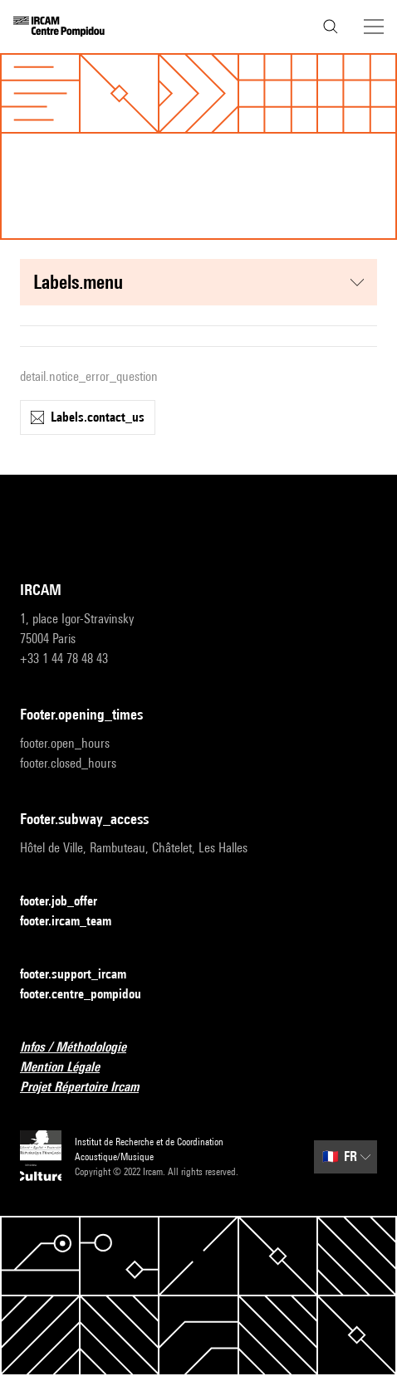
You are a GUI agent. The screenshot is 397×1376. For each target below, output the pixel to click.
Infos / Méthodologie (83, 1047)
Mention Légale (70, 1067)
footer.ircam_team (75, 921)
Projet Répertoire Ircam (89, 1087)
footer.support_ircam (83, 974)
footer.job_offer (68, 901)
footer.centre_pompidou (90, 994)
